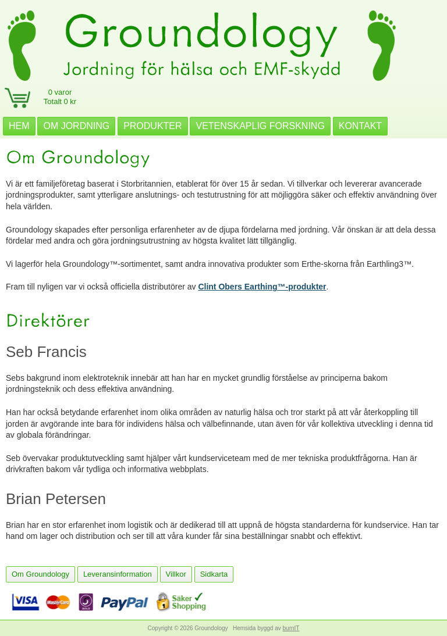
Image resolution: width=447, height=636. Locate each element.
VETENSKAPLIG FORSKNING (260, 126)
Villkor (176, 574)
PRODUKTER (152, 126)
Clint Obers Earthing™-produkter (262, 286)
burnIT (291, 628)
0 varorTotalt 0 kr (60, 97)
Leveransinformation (117, 574)
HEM (19, 126)
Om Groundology (40, 574)
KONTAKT (360, 126)
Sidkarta (214, 574)
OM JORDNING (76, 126)
